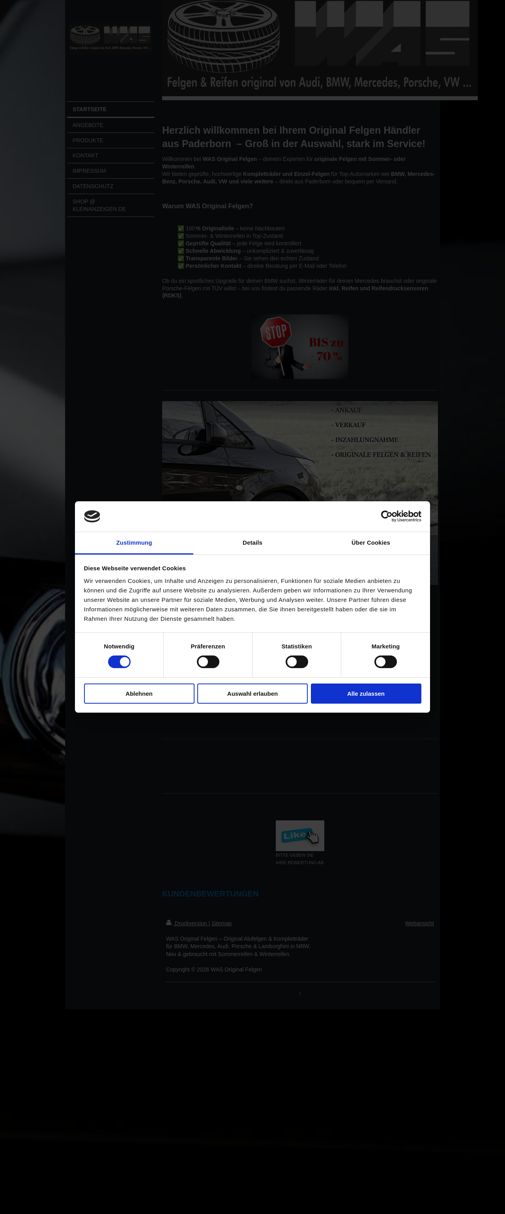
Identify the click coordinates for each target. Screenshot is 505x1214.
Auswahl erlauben (252, 693)
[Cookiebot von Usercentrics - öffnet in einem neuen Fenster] (386, 516)
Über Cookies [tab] (371, 542)
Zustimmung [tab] (134, 542)
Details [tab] (252, 542)
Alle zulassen (366, 693)
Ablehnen (138, 693)
